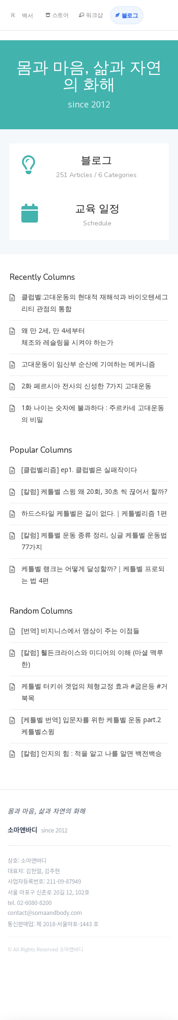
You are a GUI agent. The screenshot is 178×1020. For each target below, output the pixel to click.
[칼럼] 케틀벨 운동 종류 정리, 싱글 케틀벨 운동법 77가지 (94, 540)
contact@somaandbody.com (45, 912)
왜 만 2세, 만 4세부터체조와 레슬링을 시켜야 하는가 (67, 336)
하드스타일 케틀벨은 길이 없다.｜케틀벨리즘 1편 (94, 513)
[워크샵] (91, 15)
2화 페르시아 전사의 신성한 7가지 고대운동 (86, 385)
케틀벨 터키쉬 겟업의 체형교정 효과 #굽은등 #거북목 (94, 691)
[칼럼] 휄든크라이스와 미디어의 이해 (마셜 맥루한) (92, 658)
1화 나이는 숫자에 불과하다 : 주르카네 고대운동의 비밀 (92, 413)
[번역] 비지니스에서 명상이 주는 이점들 (80, 630)
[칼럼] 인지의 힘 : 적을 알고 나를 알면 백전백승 (91, 753)
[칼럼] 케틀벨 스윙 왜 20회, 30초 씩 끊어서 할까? (94, 491)
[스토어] (57, 15)
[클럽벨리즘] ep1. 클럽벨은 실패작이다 (79, 469)
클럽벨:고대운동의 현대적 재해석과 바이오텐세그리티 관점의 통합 (94, 302)
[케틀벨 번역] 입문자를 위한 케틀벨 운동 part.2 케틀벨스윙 (91, 725)
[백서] (22, 15)
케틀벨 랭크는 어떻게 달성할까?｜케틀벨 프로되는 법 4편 (93, 574)
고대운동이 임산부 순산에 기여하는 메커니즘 (88, 363)
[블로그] (127, 15)
